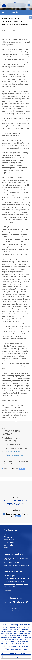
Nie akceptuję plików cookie (17, 657)
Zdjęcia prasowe (9, 542)
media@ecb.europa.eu (16, 455)
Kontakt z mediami (11, 469)
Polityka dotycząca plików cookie (14, 581)
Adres (6, 548)
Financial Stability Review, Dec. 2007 (17, 515)
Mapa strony (8, 590)
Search (23, 5)
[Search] (15, 5)
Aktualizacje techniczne (11, 562)
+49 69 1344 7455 (14, 451)
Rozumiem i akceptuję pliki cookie (17, 653)
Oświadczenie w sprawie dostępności (16, 584)
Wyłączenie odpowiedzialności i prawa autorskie (16, 559)
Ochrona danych (9, 576)
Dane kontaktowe (9, 545)
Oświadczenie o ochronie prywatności (16, 578)
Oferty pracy (8, 537)
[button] (29, 2)
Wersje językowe (9, 586)
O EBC (6, 534)
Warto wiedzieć (9, 540)
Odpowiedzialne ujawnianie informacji (16, 565)
